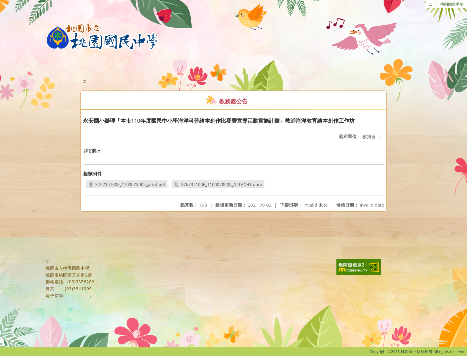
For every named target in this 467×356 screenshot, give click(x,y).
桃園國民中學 (451, 4)
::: (430, 4)
